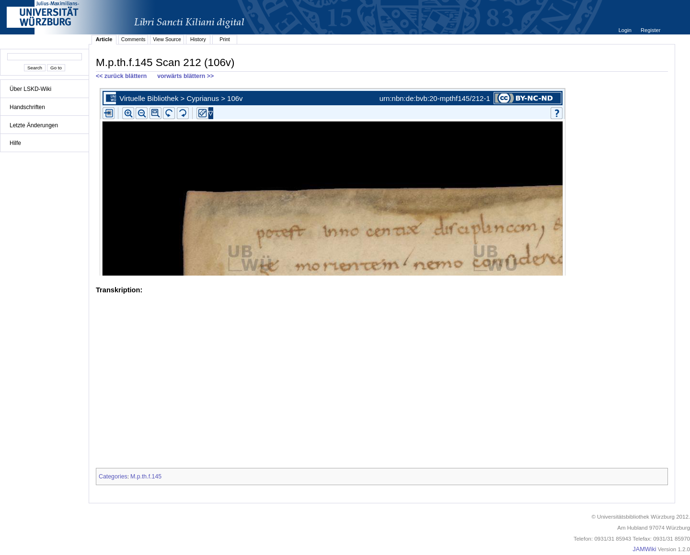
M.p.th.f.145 (145, 476)
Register (650, 30)
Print (224, 39)
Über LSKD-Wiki (30, 89)
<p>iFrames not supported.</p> (382, 180)
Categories (113, 476)
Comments (133, 39)
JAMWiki (644, 549)
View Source (167, 39)
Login (626, 30)
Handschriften (27, 107)
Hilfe (15, 143)
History (198, 39)
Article (104, 39)
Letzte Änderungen (34, 125)
